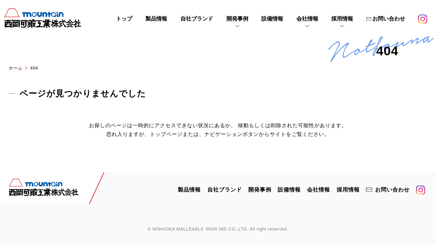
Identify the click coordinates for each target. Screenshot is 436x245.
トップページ (166, 134)
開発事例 (237, 19)
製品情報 (156, 19)
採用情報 (342, 19)
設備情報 (272, 19)
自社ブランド (196, 19)
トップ (124, 19)
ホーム (15, 68)
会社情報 (307, 19)
